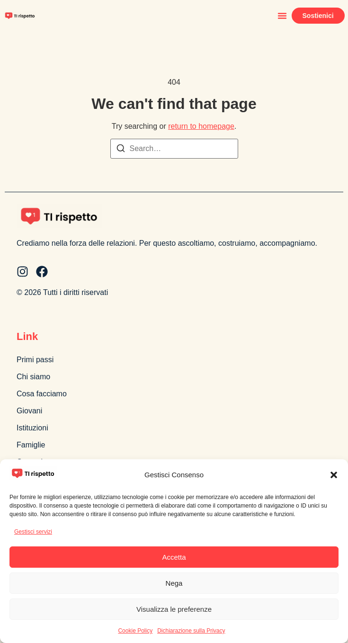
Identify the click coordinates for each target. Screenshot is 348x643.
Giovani (29, 411)
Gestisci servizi (33, 531)
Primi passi (35, 360)
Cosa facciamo (42, 394)
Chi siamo (33, 377)
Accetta (174, 557)
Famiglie (31, 445)
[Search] (120, 150)
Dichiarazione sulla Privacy (191, 630)
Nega (174, 583)
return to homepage (201, 126)
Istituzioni (32, 428)
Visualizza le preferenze (174, 609)
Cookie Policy (135, 630)
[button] (334, 475)
